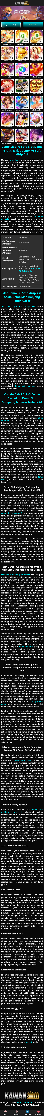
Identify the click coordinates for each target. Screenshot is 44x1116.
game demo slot (22, 760)
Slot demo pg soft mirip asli (18, 306)
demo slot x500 (26, 646)
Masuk (33, 24)
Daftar (11, 25)
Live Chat (38, 1112)
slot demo (15, 160)
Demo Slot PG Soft (24, 1102)
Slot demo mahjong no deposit (16, 574)
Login (6, 1112)
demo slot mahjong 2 (11, 513)
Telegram (27, 1112)
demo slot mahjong (25, 386)
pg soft (29, 1042)
